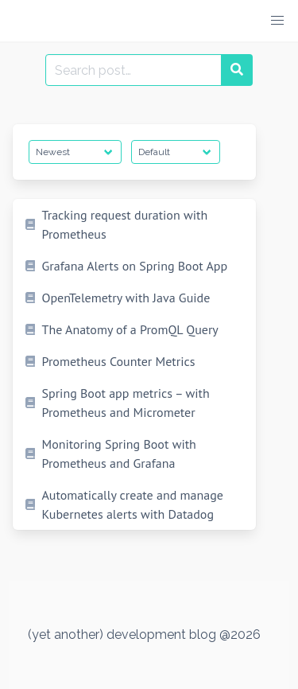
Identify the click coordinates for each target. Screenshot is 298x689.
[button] (277, 20)
